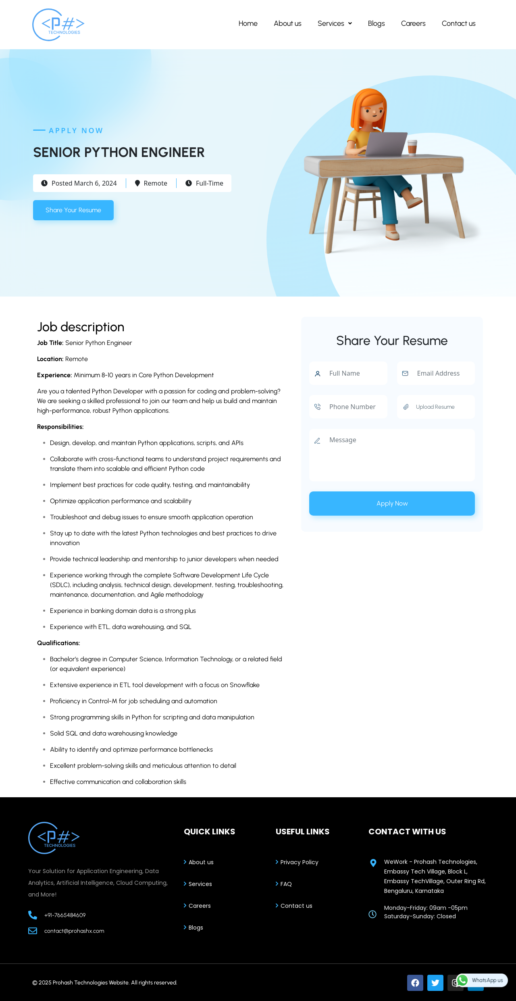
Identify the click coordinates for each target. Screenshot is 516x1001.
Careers (413, 23)
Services (335, 23)
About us (288, 23)
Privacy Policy (299, 862)
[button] (335, 23)
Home (248, 23)
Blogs (376, 23)
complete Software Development (192, 575)
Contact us (459, 23)
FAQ (286, 884)
